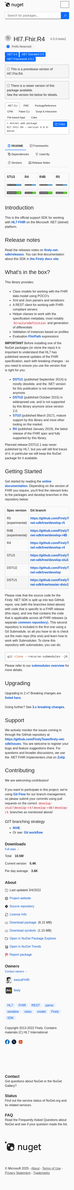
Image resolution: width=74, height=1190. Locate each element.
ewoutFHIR (22, 980)
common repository (32, 622)
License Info (18, 914)
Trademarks (41, 1173)
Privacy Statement (17, 1173)
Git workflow (33, 832)
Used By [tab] (42, 154)
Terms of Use (51, 1168)
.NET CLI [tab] (12, 105)
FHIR (22, 1005)
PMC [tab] (26, 105)
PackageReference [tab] (45, 105)
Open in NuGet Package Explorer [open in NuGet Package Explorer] (33, 938)
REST (36, 1005)
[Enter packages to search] (33, 15)
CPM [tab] (10, 111)
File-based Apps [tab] (16, 117)
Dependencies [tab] (18, 154)
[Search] (65, 15)
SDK (10, 1018)
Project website (20, 898)
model (41, 1011)
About (35, 1168)
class (27, 1011)
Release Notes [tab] (39, 163)
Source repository (22, 906)
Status (11, 1096)
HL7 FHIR (18, 222)
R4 (15, 429)
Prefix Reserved (21, 46)
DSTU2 (18, 397)
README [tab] (15, 146)
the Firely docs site (44, 259)
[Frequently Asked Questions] (9, 1115)
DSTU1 (18, 379)
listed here (13, 697)
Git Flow (19, 794)
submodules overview (48, 665)
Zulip (61, 757)
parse (49, 1005)
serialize (13, 1011)
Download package (23, 922)
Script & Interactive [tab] (46, 111)
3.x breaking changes (48, 707)
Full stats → (12, 849)
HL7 (10, 1005)
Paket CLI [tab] (24, 111)
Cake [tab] (34, 117)
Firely (55, 1011)
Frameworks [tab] (39, 146)
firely (17, 990)
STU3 (17, 415)
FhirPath (34, 336)
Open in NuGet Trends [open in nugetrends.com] (25, 946)
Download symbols (23, 930)
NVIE (16, 828)
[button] (60, 124)
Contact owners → (16, 971)
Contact (12, 1076)
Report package (21, 954)
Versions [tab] (15, 163)
